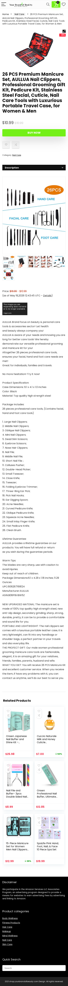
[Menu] (3, 4)
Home (5, 14)
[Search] (48, 4)
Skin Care (7, 944)
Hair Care (7, 927)
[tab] (34, 168)
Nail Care (19, 14)
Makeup (6, 931)
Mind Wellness (10, 935)
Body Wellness (10, 918)
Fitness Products (11, 922)
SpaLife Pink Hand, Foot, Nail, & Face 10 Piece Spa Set (48, 846)
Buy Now (34, 133)
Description (8, 9)
